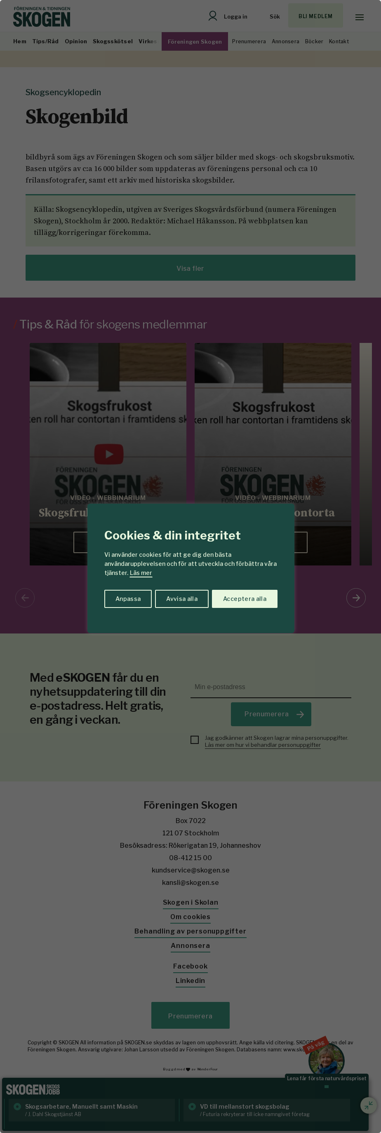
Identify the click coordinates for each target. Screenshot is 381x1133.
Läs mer (141, 572)
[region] (190, 566)
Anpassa (128, 598)
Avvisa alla (182, 598)
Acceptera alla (244, 598)
